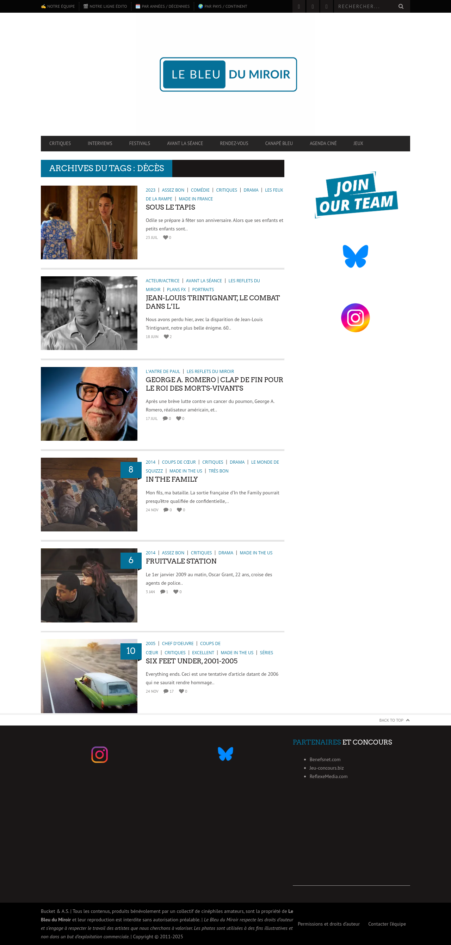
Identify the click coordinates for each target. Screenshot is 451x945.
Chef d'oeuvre (178, 643)
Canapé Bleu (279, 143)
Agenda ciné (323, 143)
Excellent (203, 653)
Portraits (203, 290)
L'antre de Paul (163, 371)
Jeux (358, 143)
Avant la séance (185, 143)
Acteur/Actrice (163, 281)
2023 (150, 190)
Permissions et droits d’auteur (329, 924)
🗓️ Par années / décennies (162, 6)
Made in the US (185, 471)
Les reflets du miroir (210, 371)
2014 (150, 462)
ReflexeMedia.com (329, 776)
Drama (251, 190)
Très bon (218, 471)
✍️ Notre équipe (58, 6)
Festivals (139, 143)
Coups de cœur (179, 462)
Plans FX (176, 290)
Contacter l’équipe (387, 924)
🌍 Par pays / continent (222, 6)
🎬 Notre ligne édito (105, 6)
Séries (266, 653)
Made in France (196, 199)
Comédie (200, 190)
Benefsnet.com (325, 759)
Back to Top (391, 720)
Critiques (60, 143)
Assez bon (173, 190)
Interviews (100, 143)
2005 (150, 643)
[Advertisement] (351, 841)
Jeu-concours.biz (327, 768)
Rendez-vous (234, 143)
